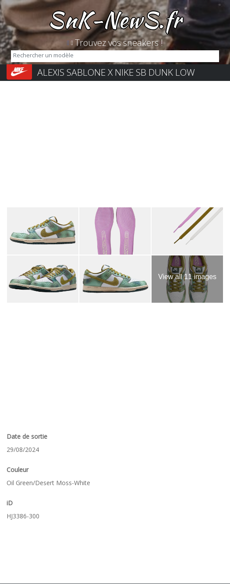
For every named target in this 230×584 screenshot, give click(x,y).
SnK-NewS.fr (115, 19)
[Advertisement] (115, 145)
